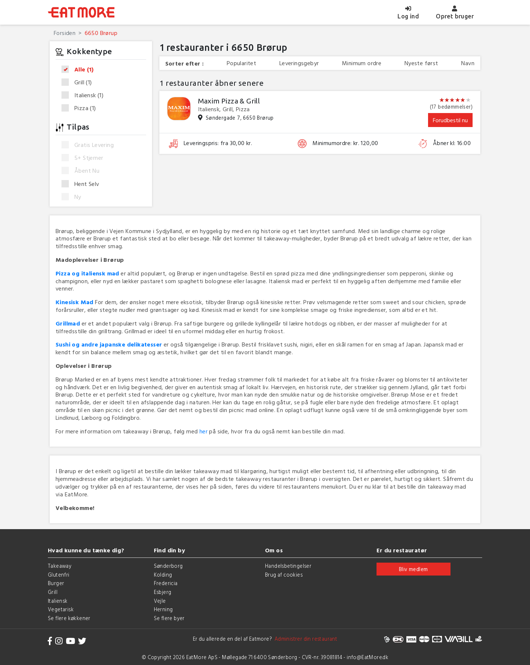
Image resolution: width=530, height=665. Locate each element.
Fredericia (166, 583)
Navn (467, 63)
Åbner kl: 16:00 (452, 143)
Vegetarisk (61, 609)
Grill (79, 82)
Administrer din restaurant (304, 639)
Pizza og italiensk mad (87, 273)
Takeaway (59, 566)
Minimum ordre (361, 63)
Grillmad (68, 323)
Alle (79, 70)
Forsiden (64, 32)
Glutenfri (59, 574)
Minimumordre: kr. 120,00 (345, 143)
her (203, 431)
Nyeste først (421, 63)
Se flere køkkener (69, 618)
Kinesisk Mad (74, 302)
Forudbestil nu (450, 120)
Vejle (160, 601)
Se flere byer (169, 618)
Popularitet (241, 63)
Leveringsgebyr (299, 63)
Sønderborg (168, 566)
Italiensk (84, 95)
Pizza (81, 108)
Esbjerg (163, 592)
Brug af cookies (284, 574)
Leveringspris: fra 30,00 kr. (218, 143)
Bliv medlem (413, 569)
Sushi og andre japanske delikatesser (109, 344)
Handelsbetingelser (288, 566)
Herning (163, 609)
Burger (56, 583)
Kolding (163, 574)
